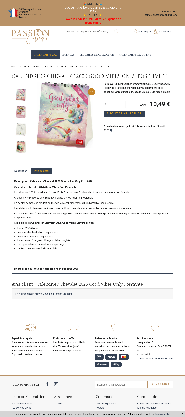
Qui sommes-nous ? (23, 403)
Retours (100, 407)
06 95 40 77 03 (169, 11)
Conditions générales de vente (154, 403)
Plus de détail (41, 170)
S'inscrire (160, 384)
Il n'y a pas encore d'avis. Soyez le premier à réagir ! (43, 293)
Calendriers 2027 (45, 54)
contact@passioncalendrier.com (161, 15)
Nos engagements (106, 403)
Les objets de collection (96, 54)
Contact (58, 403)
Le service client (21, 407)
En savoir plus (162, 414)
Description (20, 170)
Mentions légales (147, 407)
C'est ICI (92, 15)
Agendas (68, 54)
